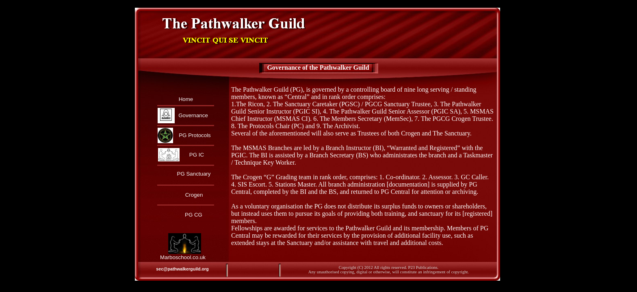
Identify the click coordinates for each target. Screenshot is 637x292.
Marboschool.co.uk (183, 257)
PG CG (193, 215)
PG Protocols (195, 135)
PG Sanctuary (194, 174)
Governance (193, 115)
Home (186, 99)
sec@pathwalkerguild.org (182, 268)
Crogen (194, 195)
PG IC (196, 155)
